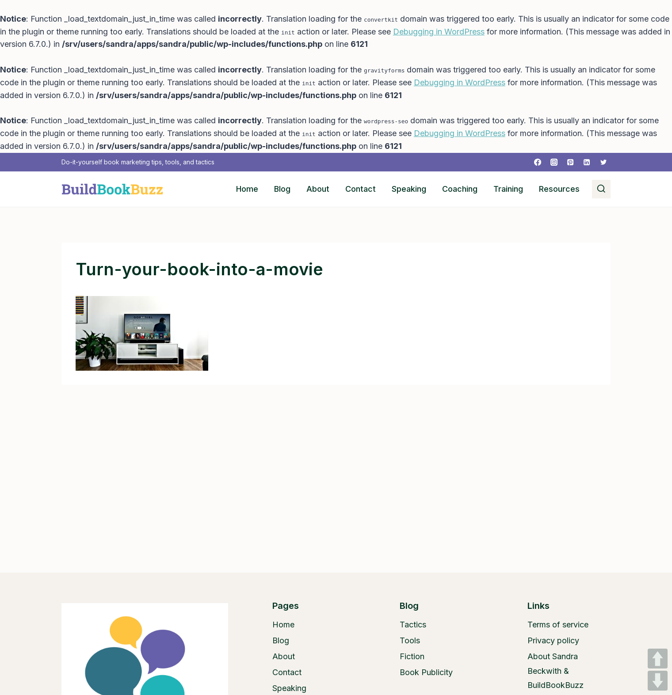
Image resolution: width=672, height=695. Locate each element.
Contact (360, 189)
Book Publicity (426, 672)
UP (658, 658)
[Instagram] (554, 162)
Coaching (459, 189)
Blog (282, 189)
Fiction (412, 656)
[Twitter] (603, 162)
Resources (559, 189)
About (317, 189)
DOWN (658, 681)
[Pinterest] (570, 162)
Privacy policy (553, 640)
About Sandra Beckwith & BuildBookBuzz (555, 671)
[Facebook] (538, 162)
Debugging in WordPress (439, 31)
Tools (410, 640)
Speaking (409, 189)
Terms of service (557, 624)
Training (508, 189)
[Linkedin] (587, 162)
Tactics (413, 624)
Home (247, 189)
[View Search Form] (601, 189)
